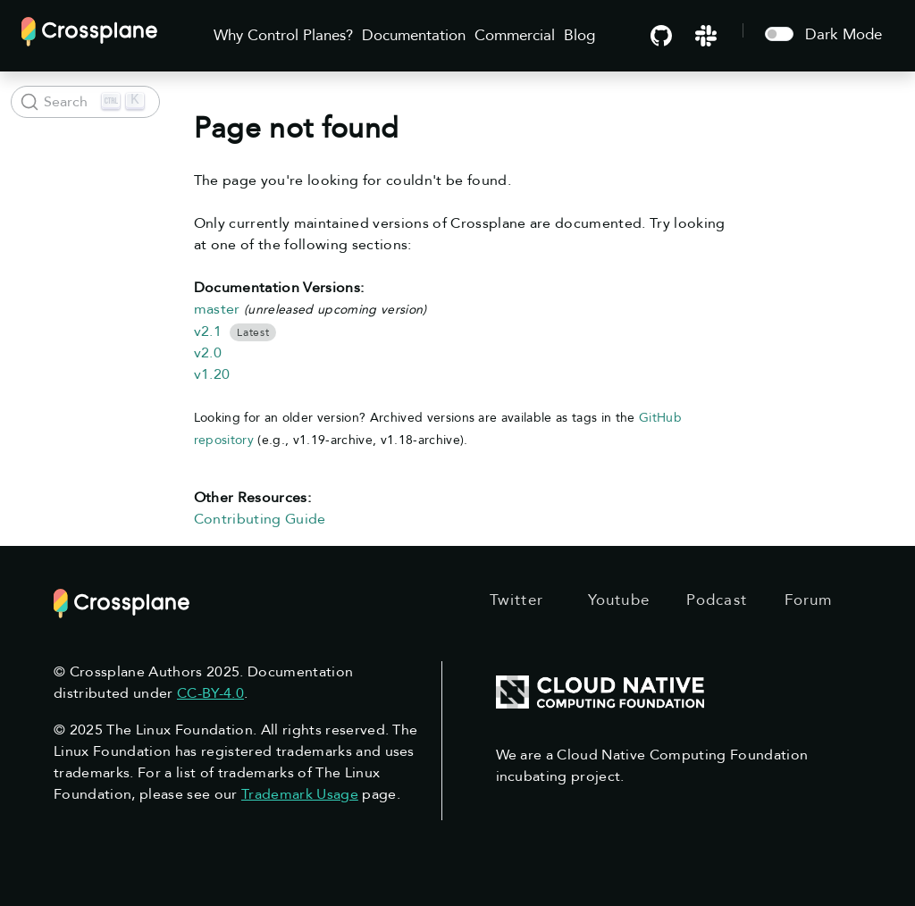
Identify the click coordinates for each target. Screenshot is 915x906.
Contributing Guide (260, 519)
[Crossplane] (89, 30)
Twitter (516, 600)
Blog (579, 35)
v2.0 (208, 353)
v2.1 (208, 331)
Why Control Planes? (283, 35)
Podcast (716, 600)
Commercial (514, 35)
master (217, 309)
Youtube (619, 600)
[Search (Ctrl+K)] (85, 102)
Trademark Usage (299, 794)
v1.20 (212, 374)
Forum (809, 600)
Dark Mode (843, 34)
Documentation (414, 35)
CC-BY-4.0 (210, 693)
